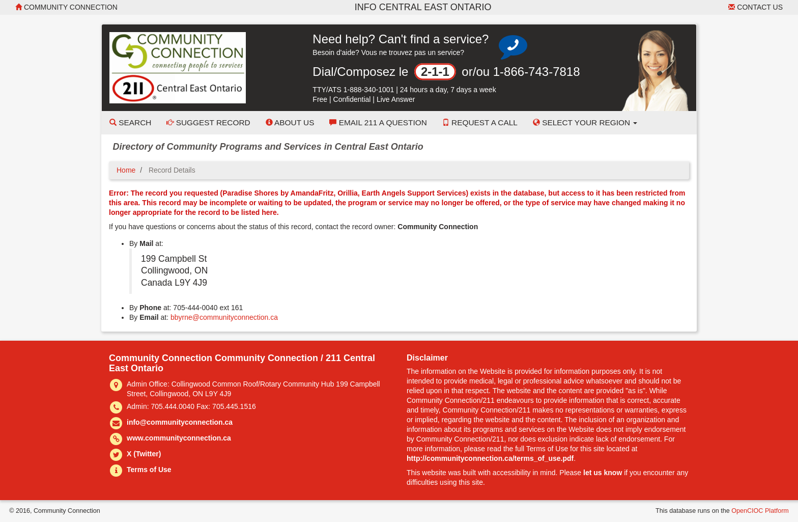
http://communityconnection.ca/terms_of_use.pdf (490, 458)
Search (130, 122)
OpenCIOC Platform (760, 510)
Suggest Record (208, 122)
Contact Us (755, 7)
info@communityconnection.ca (180, 422)
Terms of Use (149, 469)
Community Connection (66, 7)
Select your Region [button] (585, 122)
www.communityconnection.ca (179, 438)
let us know (602, 473)
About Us (290, 122)
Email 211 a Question (377, 122)
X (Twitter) (144, 454)
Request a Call (480, 122)
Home (126, 170)
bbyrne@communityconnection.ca (224, 317)
